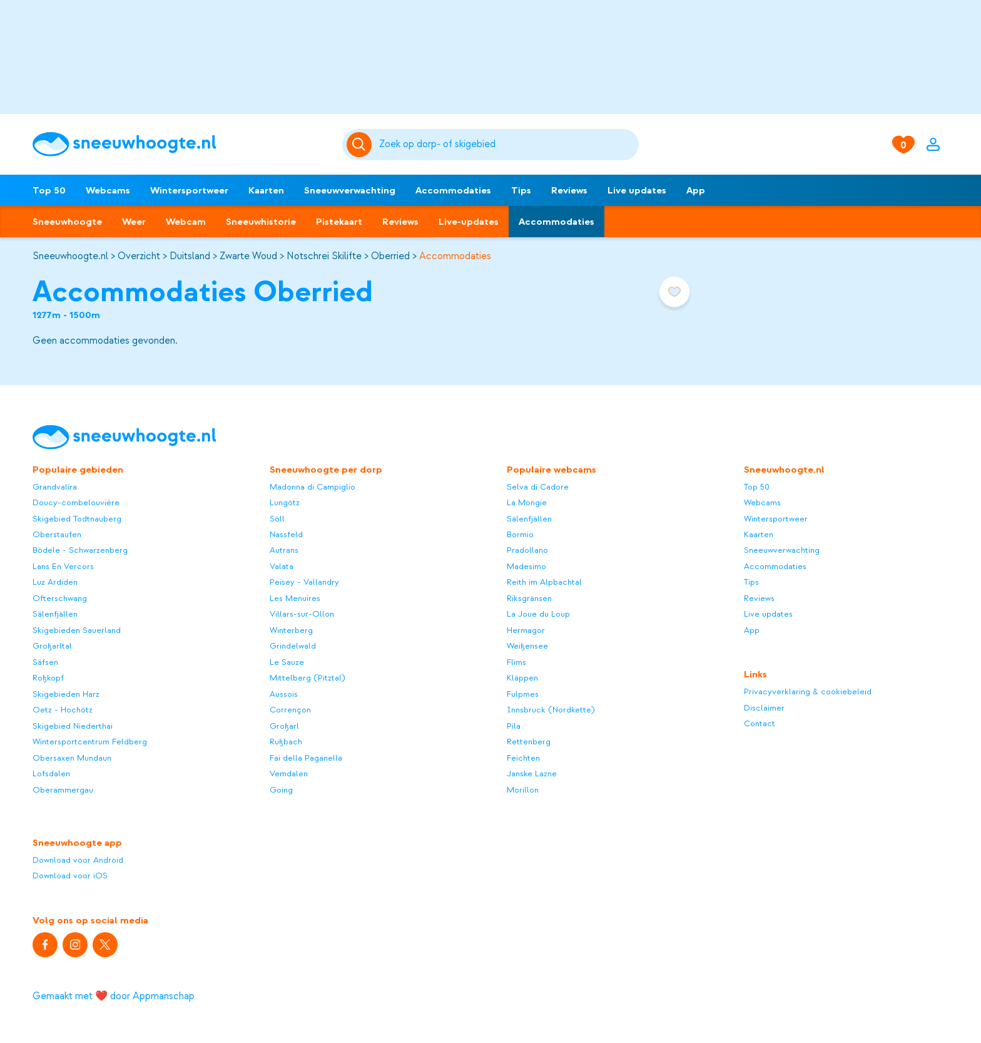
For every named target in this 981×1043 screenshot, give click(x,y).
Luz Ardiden (55, 582)
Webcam (186, 221)
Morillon (523, 789)
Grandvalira (55, 486)
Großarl (284, 726)
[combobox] (507, 145)
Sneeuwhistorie (261, 221)
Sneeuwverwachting (349, 190)
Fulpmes (523, 694)
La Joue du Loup (538, 614)
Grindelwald (293, 645)
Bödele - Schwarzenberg (80, 550)
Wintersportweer (189, 190)
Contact (759, 723)
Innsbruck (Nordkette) (551, 709)
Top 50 (49, 190)
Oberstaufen (57, 534)
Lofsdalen (51, 773)
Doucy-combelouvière (76, 502)
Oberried (390, 256)
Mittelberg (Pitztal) (307, 677)
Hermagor (526, 630)
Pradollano (527, 550)
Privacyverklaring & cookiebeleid (808, 691)
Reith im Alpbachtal (544, 582)
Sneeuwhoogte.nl (70, 256)
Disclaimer (764, 707)
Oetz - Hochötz (63, 709)
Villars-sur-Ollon (302, 614)
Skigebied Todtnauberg (77, 518)
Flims (516, 662)
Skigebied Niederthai (73, 726)
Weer (134, 221)
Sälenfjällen (55, 614)
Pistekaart (339, 221)
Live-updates (469, 221)
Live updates (636, 190)
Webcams (108, 190)
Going (281, 789)
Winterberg (291, 630)
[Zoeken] (507, 145)
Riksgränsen (529, 598)
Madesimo (526, 566)
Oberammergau (63, 789)
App (695, 190)
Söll (277, 518)
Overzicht (139, 256)
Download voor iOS (70, 875)
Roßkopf (48, 677)
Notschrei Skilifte (324, 256)
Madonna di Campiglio (312, 486)
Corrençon (290, 709)
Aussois (284, 694)
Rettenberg (529, 741)
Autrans (284, 550)
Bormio (520, 534)
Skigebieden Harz (66, 694)
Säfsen (45, 662)
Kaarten (266, 190)
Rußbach (286, 741)
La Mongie (527, 502)
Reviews (569, 190)
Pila (514, 726)
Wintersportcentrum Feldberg (90, 741)
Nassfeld (286, 534)
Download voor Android (78, 860)
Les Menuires (295, 598)
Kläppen (522, 677)
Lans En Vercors (63, 566)
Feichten (523, 758)
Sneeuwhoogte (67, 221)
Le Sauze (287, 662)
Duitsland (190, 256)
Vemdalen (289, 773)
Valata (281, 566)
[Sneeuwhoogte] (181, 144)
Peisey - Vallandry (304, 582)
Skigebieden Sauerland (77, 630)
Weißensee (527, 645)
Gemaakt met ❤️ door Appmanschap (114, 996)
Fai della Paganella (306, 758)
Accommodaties (453, 190)
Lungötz (285, 502)
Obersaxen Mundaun (72, 758)
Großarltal (52, 645)
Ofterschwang (60, 598)
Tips (521, 190)
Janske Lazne (532, 773)
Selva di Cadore (538, 486)
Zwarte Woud (248, 256)
